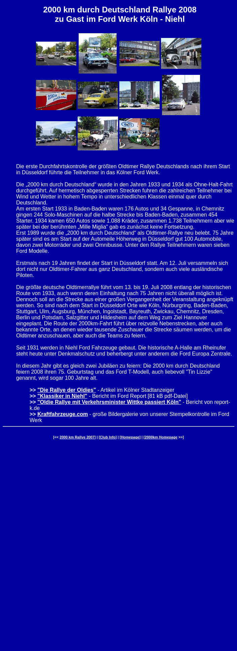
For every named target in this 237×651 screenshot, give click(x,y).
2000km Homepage (161, 437)
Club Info (107, 437)
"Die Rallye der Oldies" (66, 390)
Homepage (130, 437)
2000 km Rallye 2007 (77, 437)
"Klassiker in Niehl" (62, 396)
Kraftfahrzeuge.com (62, 414)
